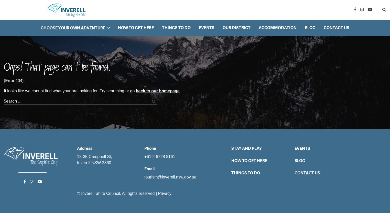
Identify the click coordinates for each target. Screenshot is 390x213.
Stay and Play (246, 148)
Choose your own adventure (73, 28)
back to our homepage (158, 91)
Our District (237, 27)
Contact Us (336, 27)
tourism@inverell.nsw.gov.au (170, 177)
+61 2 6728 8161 (159, 156)
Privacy (164, 193)
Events (206, 27)
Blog (310, 27)
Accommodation (278, 27)
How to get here (136, 27)
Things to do (176, 27)
